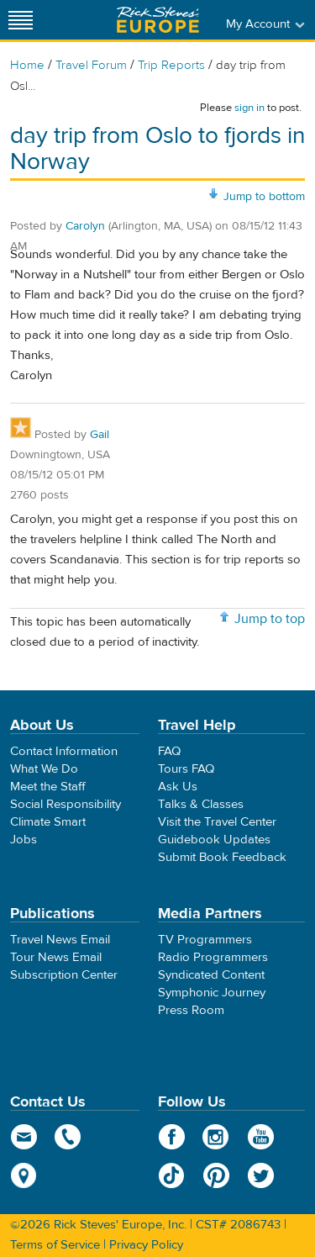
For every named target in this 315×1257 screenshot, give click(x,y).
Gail (99, 434)
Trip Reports (171, 65)
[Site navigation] (21, 20)
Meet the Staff (48, 787)
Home (27, 65)
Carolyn (85, 226)
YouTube (261, 1136)
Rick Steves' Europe (158, 20)
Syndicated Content (211, 975)
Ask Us (177, 787)
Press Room (191, 1010)
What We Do (44, 769)
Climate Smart (48, 822)
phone (68, 1136)
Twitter (261, 1175)
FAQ (169, 751)
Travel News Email (60, 940)
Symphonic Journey (211, 993)
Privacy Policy (146, 1245)
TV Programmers (205, 940)
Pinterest (216, 1175)
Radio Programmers (213, 957)
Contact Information (64, 751)
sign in (249, 107)
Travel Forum (91, 65)
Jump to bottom (264, 196)
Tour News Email (56, 957)
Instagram (216, 1136)
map (24, 1175)
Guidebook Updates (214, 840)
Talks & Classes (201, 804)
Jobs (23, 840)
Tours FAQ (186, 769)
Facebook (172, 1136)
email (24, 1136)
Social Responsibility (65, 804)
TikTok (172, 1175)
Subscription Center (64, 975)
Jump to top (269, 618)
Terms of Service (55, 1245)
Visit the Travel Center (217, 822)
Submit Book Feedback (222, 857)
